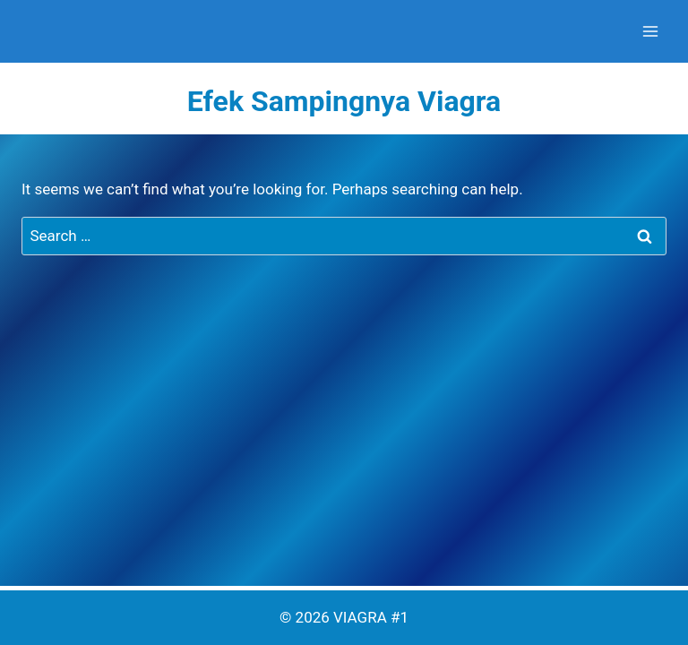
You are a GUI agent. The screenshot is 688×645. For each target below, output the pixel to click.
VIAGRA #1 (370, 617)
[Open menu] (649, 31)
